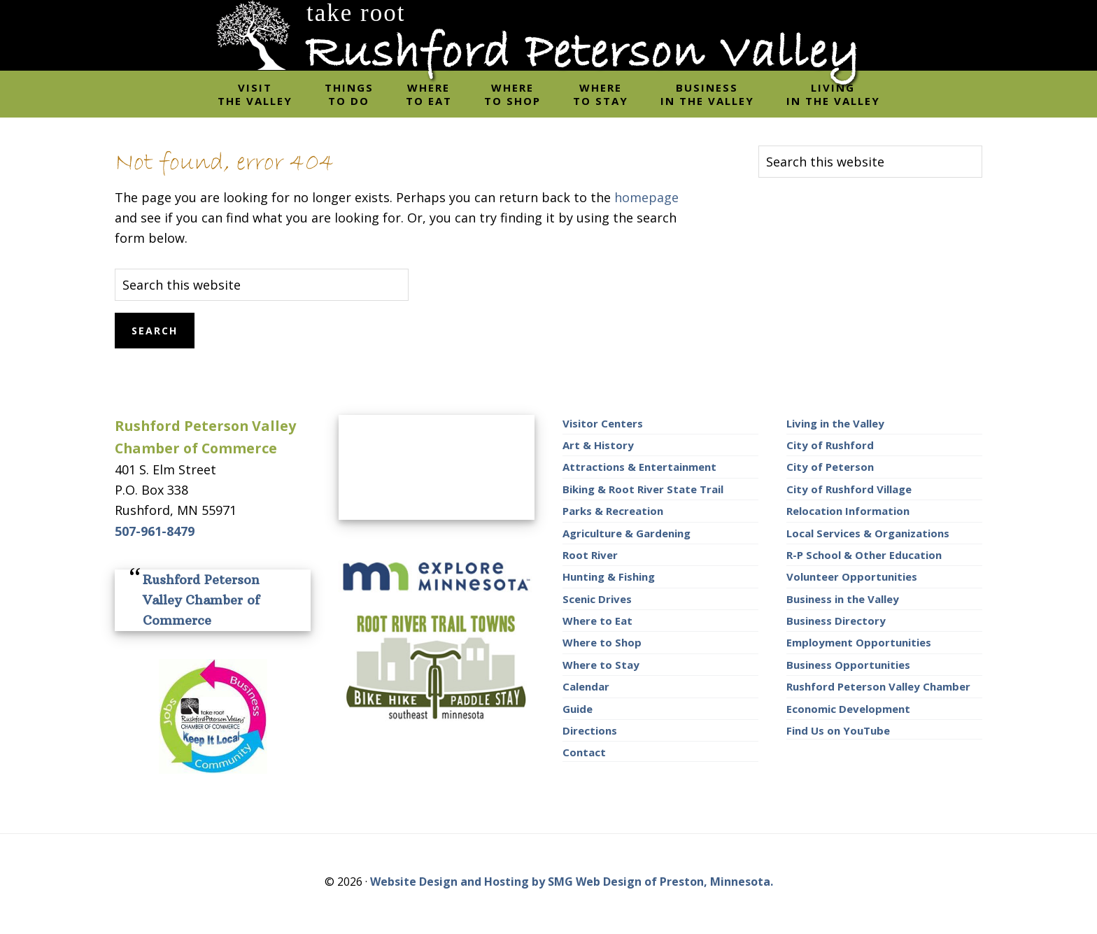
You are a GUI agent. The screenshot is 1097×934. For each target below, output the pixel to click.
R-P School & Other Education (864, 555)
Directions (589, 730)
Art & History (598, 445)
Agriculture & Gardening (626, 533)
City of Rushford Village (849, 489)
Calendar (585, 686)
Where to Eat (597, 621)
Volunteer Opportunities (851, 576)
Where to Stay (600, 665)
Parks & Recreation (612, 511)
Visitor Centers (602, 423)
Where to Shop (602, 642)
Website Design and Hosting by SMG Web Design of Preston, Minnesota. (571, 881)
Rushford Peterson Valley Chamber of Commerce (201, 600)
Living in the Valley (835, 423)
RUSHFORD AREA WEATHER (437, 467)
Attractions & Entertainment (639, 467)
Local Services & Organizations (867, 533)
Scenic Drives (597, 599)
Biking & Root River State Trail (642, 489)
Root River (590, 555)
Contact (584, 752)
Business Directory (836, 621)
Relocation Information (848, 511)
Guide (577, 709)
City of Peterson (830, 467)
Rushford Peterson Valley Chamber (878, 686)
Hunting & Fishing (608, 576)
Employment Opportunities (858, 642)
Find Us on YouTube (838, 730)
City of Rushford (830, 445)
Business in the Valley (842, 599)
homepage (646, 197)
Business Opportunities (848, 665)
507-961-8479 (154, 531)
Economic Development (848, 709)
